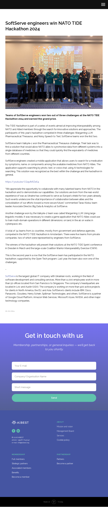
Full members (18, 468)
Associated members (21, 477)
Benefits (15, 482)
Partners (60, 468)
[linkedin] (18, 440)
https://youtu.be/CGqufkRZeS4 (26, 182)
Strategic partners (20, 473)
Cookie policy (63, 449)
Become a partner (65, 473)
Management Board (65, 440)
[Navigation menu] (103, 4)
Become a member (21, 486)
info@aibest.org (23, 452)
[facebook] (13, 440)
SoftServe (14, 283)
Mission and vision (65, 436)
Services (60, 445)
